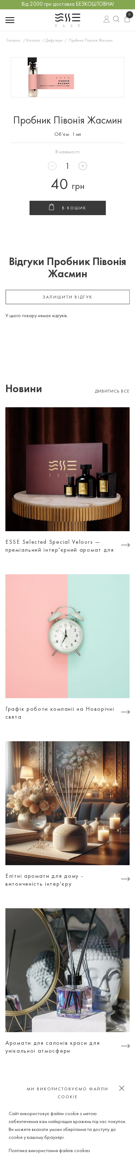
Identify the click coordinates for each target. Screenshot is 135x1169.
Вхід (107, 20)
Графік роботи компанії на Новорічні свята (59, 713)
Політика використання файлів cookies (49, 1151)
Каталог (33, 40)
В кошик (67, 208)
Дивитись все (112, 391)
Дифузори (54, 40)
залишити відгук (67, 297)
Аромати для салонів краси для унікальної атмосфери (52, 1047)
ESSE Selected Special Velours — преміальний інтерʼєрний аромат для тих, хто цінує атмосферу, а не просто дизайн (59, 546)
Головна (13, 40)
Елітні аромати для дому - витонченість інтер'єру (44, 880)
